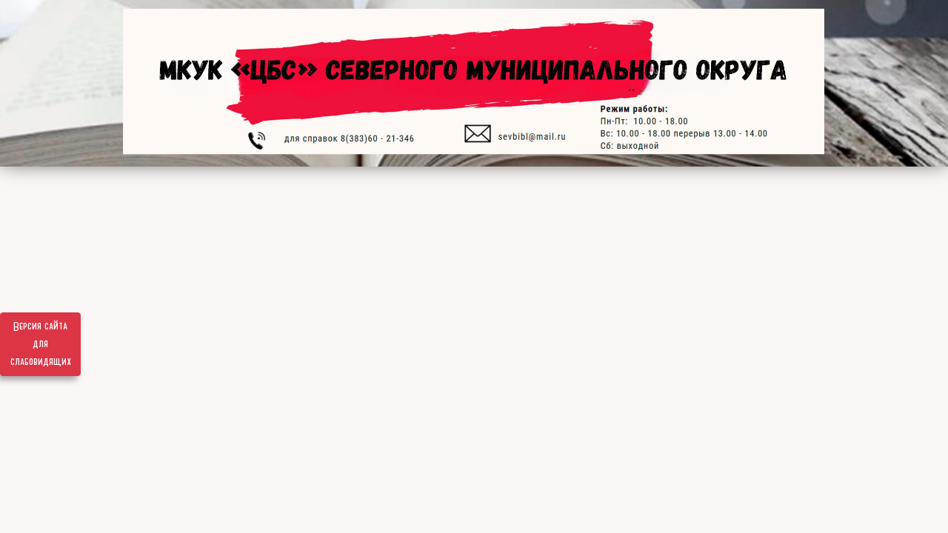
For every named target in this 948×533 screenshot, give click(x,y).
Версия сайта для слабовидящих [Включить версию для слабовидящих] (40, 344)
